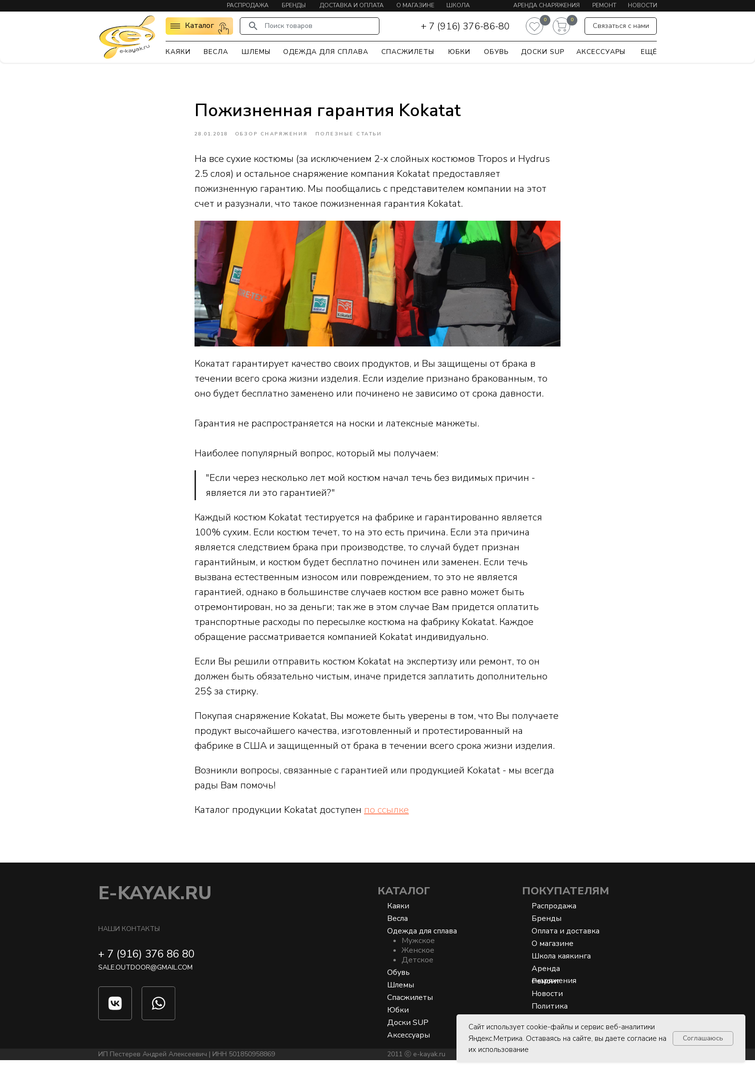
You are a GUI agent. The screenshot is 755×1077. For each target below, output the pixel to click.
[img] (127, 37)
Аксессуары (600, 51)
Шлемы (256, 51)
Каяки (178, 51)
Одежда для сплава (325, 51)
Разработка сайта (560, 1071)
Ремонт (604, 5)
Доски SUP (542, 51)
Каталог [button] (199, 25)
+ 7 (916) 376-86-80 (465, 26)
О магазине (415, 5)
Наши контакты (129, 945)
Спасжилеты (407, 51)
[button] (621, 26)
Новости (642, 5)
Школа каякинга (561, 973)
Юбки (459, 51)
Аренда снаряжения (546, 5)
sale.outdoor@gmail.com (145, 984)
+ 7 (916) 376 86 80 (146, 971)
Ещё (649, 51)
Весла (216, 51)
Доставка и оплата (352, 5)
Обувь (496, 51)
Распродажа (248, 5)
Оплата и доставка (565, 948)
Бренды (294, 5)
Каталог (404, 908)
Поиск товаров (288, 25)
